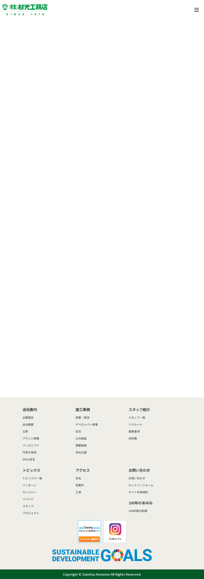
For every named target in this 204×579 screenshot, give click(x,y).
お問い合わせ (139, 470)
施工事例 (83, 409)
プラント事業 (31, 438)
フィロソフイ (31, 445)
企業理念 (28, 417)
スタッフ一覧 (136, 417)
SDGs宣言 (29, 459)
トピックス (31, 470)
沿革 (25, 431)
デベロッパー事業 (87, 424)
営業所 (80, 485)
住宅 (78, 431)
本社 (78, 478)
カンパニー (29, 492)
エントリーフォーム (140, 485)
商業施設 (81, 445)
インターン (29, 485)
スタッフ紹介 (139, 409)
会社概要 (28, 424)
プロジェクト (31, 513)
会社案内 (30, 409)
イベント (28, 499)
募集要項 (134, 431)
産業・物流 (82, 417)
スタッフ (28, 506)
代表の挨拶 (29, 452)
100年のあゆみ (140, 503)
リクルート (135, 424)
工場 (78, 492)
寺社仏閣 (81, 452)
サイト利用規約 (138, 492)
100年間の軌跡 (137, 510)
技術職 (132, 438)
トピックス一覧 (32, 478)
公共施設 (81, 438)
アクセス (83, 470)
